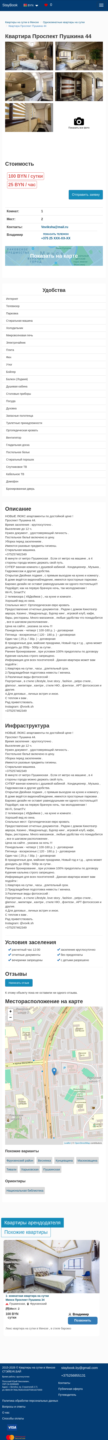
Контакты (64, 1383)
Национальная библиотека (25, 1190)
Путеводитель (67, 1394)
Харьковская (30, 1169)
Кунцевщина (64, 1160)
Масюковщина (87, 1160)
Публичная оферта (70, 1388)
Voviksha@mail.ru (54, 227)
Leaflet (67, 1143)
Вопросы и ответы (13, 1406)
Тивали (11, 1169)
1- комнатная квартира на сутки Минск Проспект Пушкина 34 (27, 1297)
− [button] (10, 1018)
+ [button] (10, 1012)
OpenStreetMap (82, 1143)
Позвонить (82, 1320)
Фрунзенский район (20, 1160)
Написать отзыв (19, 982)
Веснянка (44, 1160)
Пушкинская (51, 1169)
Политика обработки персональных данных (30, 1400)
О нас (5, 1412)
